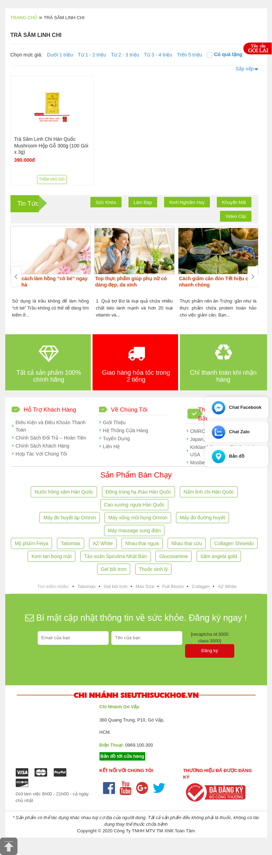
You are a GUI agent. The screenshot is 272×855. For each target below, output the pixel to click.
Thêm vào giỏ (52, 179)
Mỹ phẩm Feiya (31, 543)
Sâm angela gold (218, 556)
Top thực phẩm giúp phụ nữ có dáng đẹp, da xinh (131, 282)
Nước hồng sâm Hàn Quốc (64, 492)
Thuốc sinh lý (153, 569)
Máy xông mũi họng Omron (137, 517)
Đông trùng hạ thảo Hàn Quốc (138, 492)
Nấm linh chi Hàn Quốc (209, 492)
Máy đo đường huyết (202, 517)
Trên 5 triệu (189, 55)
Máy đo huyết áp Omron (69, 517)
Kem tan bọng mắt (51, 556)
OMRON (199, 431)
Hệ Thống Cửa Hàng (125, 430)
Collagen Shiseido (234, 543)
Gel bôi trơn (114, 569)
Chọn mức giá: (26, 55)
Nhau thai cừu (186, 543)
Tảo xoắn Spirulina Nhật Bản (115, 556)
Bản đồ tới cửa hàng (122, 756)
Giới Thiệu (114, 422)
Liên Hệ (111, 446)
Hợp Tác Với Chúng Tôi (41, 454)
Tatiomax (70, 543)
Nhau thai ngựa (142, 543)
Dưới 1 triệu (60, 55)
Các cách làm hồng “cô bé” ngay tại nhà (50, 282)
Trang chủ (24, 17)
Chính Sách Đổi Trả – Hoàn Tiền (51, 438)
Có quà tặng (224, 54)
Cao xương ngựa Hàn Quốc (134, 504)
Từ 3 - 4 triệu (158, 55)
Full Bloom (173, 586)
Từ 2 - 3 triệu (125, 55)
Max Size (144, 586)
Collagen (200, 586)
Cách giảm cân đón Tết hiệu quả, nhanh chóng (217, 282)
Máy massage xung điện (134, 530)
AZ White (103, 543)
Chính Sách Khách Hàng (42, 446)
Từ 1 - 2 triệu (92, 55)
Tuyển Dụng (116, 438)
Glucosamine (173, 556)
